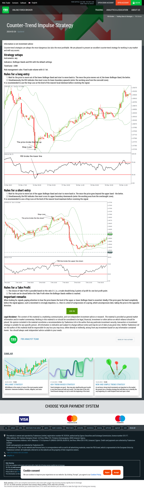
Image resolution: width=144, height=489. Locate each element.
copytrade (117, 428)
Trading (99, 9)
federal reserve (70, 428)
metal (125, 428)
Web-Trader (6, 3)
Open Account (123, 2)
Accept (116, 472)
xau (6, 428)
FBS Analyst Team (30, 338)
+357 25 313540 (12, 453)
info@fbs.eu (10, 455)
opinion (46, 428)
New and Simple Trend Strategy (110, 384)
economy (99, 428)
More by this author (125, 339)
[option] (24, 419)
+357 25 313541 (23, 453)
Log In (72, 311)
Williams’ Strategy (14, 384)
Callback (23, 3)
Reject (107, 472)
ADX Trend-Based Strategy (62, 384)
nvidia (20, 428)
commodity (80, 428)
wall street (108, 428)
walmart (13, 428)
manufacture (90, 428)
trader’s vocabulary (57, 428)
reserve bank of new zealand (33, 428)
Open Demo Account (106, 2)
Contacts (15, 3)
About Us (135, 9)
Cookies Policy (96, 474)
